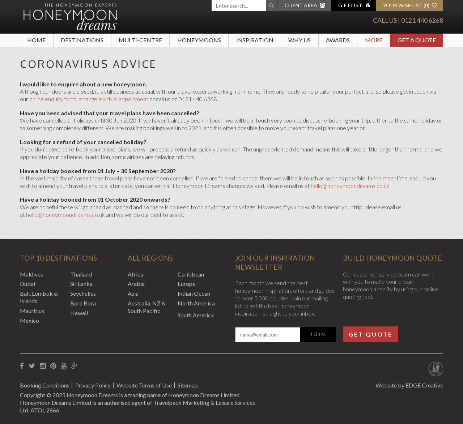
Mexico (29, 320)
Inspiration (254, 40)
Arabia (136, 283)
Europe (186, 283)
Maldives (31, 274)
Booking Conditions (44, 385)
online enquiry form (52, 98)
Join (318, 334)
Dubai (27, 283)
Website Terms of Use (144, 385)
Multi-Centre (140, 40)
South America (196, 315)
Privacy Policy (93, 385)
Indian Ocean (194, 293)
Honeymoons (199, 40)
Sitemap (188, 385)
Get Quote (370, 334)
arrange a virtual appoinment (113, 98)
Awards (338, 40)
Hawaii (79, 312)
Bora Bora (83, 303)
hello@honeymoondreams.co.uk (350, 185)
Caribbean (191, 274)
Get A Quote (417, 40)
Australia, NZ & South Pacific (147, 307)
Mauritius (32, 310)
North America (196, 303)
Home (36, 40)
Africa (135, 274)
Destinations (82, 40)
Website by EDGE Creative (409, 385)
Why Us (299, 40)
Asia (133, 293)
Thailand (81, 274)
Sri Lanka (81, 283)
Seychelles (83, 293)
